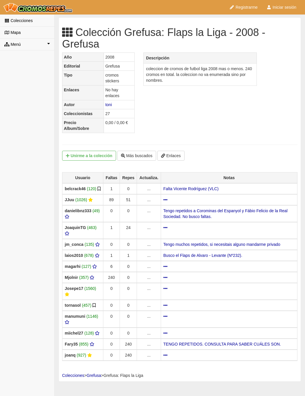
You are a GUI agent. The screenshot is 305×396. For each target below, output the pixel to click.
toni (108, 104)
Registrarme (243, 7)
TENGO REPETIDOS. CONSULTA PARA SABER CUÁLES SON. (222, 344)
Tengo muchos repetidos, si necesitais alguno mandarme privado (221, 244)
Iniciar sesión (281, 7)
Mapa (12, 32)
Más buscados (136, 155)
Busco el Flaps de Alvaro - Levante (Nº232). (202, 255)
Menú (27, 44)
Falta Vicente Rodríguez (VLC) (191, 188)
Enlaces (171, 155)
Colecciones (18, 20)
